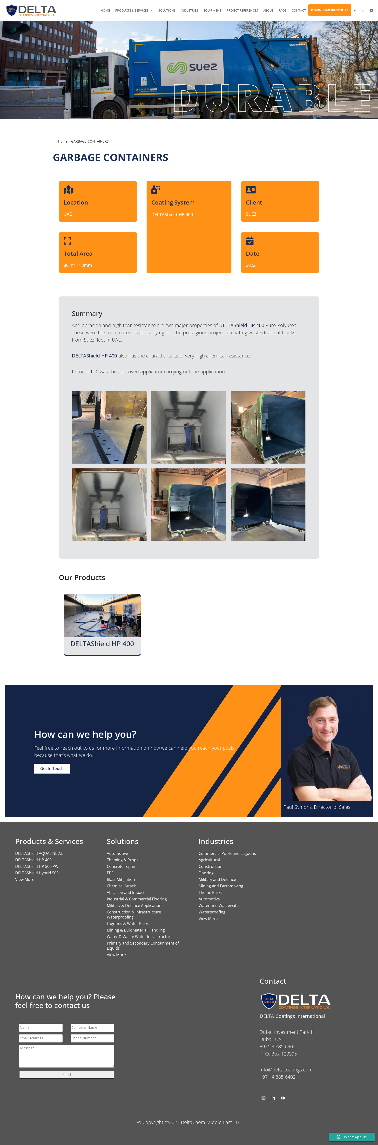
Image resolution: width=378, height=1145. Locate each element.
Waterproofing (212, 912)
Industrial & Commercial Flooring (137, 899)
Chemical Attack (121, 886)
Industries (189, 10)
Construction (211, 866)
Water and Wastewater (219, 905)
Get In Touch (52, 768)
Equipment (212, 10)
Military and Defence (217, 879)
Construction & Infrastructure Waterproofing (134, 914)
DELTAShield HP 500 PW (37, 866)
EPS (110, 873)
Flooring (206, 873)
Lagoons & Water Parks (128, 923)
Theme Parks (210, 892)
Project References (242, 10)
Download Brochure (329, 10)
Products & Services (131, 10)
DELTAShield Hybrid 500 (37, 873)
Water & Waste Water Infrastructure (140, 936)
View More (24, 879)
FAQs (282, 10)
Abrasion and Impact (126, 892)
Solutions (167, 10)
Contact (299, 10)
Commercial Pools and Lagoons (227, 853)
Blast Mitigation (121, 879)
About (268, 10)
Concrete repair (121, 866)
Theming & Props (122, 860)
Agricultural (209, 860)
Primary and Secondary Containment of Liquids (143, 945)
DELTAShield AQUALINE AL (39, 853)
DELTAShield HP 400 (33, 860)
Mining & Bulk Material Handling (136, 930)
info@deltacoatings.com (286, 1069)
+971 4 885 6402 (278, 1077)
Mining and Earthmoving (221, 886)
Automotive (117, 853)
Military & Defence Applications (135, 905)
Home (105, 10)
